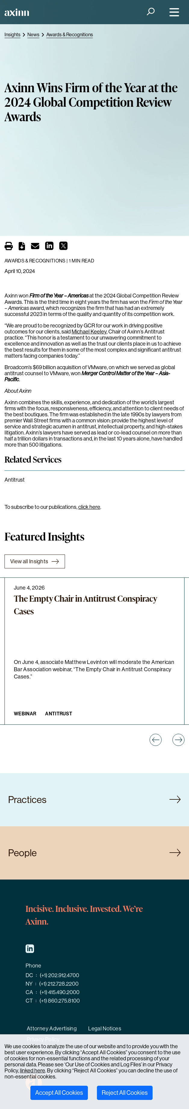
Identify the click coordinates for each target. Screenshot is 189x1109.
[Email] (35, 247)
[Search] (150, 12)
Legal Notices (104, 1029)
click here (89, 507)
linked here (32, 1071)
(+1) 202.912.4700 (59, 975)
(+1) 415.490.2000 (59, 992)
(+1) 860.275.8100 (59, 1001)
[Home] (17, 12)
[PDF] (22, 247)
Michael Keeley (89, 332)
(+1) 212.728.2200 (59, 984)
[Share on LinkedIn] (49, 248)
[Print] (9, 246)
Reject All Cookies (125, 1092)
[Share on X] (63, 248)
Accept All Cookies (59, 1092)
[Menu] (172, 12)
